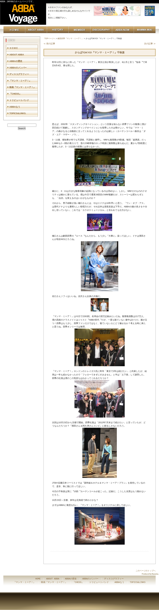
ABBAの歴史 (15, 61)
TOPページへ (49, 38)
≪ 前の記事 (49, 43)
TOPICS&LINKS (137, 582)
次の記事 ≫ (150, 43)
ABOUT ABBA (16, 54)
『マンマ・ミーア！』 (20, 80)
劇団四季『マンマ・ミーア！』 (70, 38)
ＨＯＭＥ (13, 48)
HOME (38, 578)
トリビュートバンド (19, 100)
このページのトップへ (146, 571)
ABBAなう (14, 107)
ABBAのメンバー (18, 67)
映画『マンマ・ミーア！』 (22, 87)
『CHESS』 (15, 93)
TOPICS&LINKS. (17, 113)
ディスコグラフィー (19, 74)
